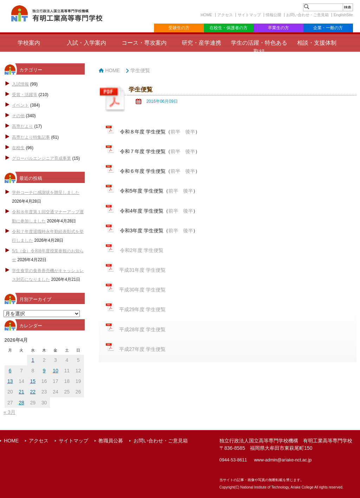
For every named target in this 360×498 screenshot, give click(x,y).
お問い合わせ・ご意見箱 (307, 15)
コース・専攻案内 (144, 43)
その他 (18, 115)
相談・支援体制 (316, 43)
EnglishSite (343, 15)
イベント (20, 105)
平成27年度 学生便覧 (142, 349)
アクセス (225, 15)
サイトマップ (249, 15)
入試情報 (20, 84)
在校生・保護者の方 (229, 27)
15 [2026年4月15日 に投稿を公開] (33, 381)
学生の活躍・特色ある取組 (259, 47)
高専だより (22, 126)
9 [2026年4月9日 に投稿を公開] (44, 370)
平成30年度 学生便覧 (142, 289)
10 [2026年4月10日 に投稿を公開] (55, 370)
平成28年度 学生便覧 (142, 329)
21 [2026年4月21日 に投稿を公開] (21, 392)
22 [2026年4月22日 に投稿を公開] (33, 392)
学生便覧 (140, 70)
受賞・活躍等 (24, 94)
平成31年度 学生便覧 (142, 270)
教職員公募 (110, 440)
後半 (190, 131)
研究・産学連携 (201, 43)
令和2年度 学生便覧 (141, 250)
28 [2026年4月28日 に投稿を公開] (21, 402)
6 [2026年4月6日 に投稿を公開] (10, 370)
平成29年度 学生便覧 (142, 309)
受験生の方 (178, 27)
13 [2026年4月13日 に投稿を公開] (10, 381)
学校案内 (29, 43)
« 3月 (9, 412)
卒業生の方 (278, 27)
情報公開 (273, 15)
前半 (175, 131)
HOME (206, 15)
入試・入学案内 (86, 43)
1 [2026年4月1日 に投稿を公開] (32, 360)
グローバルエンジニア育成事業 (41, 158)
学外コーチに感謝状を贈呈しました (45, 192)
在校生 (18, 147)
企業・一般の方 (328, 27)
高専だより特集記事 (31, 137)
